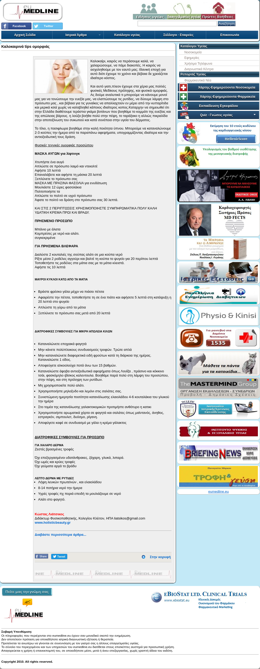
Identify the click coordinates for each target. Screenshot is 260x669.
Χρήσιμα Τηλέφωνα (198, 63)
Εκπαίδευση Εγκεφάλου (218, 106)
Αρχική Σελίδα (24, 35)
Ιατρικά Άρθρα (83, 35)
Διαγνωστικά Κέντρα (199, 69)
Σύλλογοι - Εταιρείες (178, 35)
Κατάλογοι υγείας (127, 35)
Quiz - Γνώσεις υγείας (228, 115)
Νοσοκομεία (193, 52)
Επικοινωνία (229, 35)
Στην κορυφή (160, 557)
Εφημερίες (191, 58)
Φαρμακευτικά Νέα (197, 80)
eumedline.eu (218, 491)
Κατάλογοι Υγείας (193, 46)
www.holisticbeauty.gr (53, 522)
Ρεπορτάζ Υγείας (193, 74)
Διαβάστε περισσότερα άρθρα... (60, 535)
